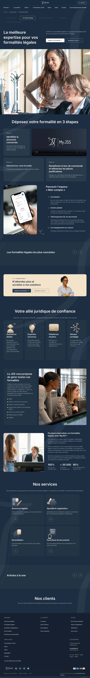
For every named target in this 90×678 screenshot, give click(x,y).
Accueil (5, 12)
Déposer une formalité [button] (55, 40)
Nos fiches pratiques (77, 621)
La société (17, 7)
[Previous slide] (75, 252)
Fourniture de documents (13, 22)
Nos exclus (74, 631)
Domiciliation (63, 18)
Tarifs (56, 7)
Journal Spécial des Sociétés (78, 7)
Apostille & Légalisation (57, 508)
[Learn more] (51, 519)
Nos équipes (44, 628)
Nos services (13, 12)
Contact (63, 7)
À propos (43, 621)
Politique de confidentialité (10, 673)
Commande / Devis (38, 7)
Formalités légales (9, 624)
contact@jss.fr (74, 648)
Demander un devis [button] (74, 40)
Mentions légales (23, 673)
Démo (49, 7)
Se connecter (82, 2)
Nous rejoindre (45, 631)
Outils (26, 7)
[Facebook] (20, 668)
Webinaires (74, 628)
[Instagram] (24, 668)
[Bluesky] (28, 668)
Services (6, 7)
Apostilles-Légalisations (46, 18)
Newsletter (7, 653)
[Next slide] (80, 252)
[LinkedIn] (16, 668)
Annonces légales (11, 18)
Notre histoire (45, 624)
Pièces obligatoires (76, 624)
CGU (30, 673)
